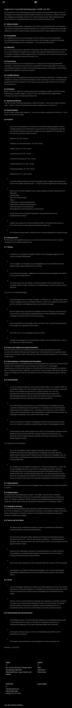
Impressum (41, 670)
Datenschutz (42, 672)
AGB (39, 667)
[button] (4, 2)
